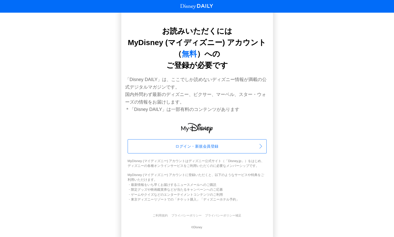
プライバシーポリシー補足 (223, 215)
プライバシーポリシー (186, 215)
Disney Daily (196, 6)
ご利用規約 (160, 215)
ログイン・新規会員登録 (197, 146)
